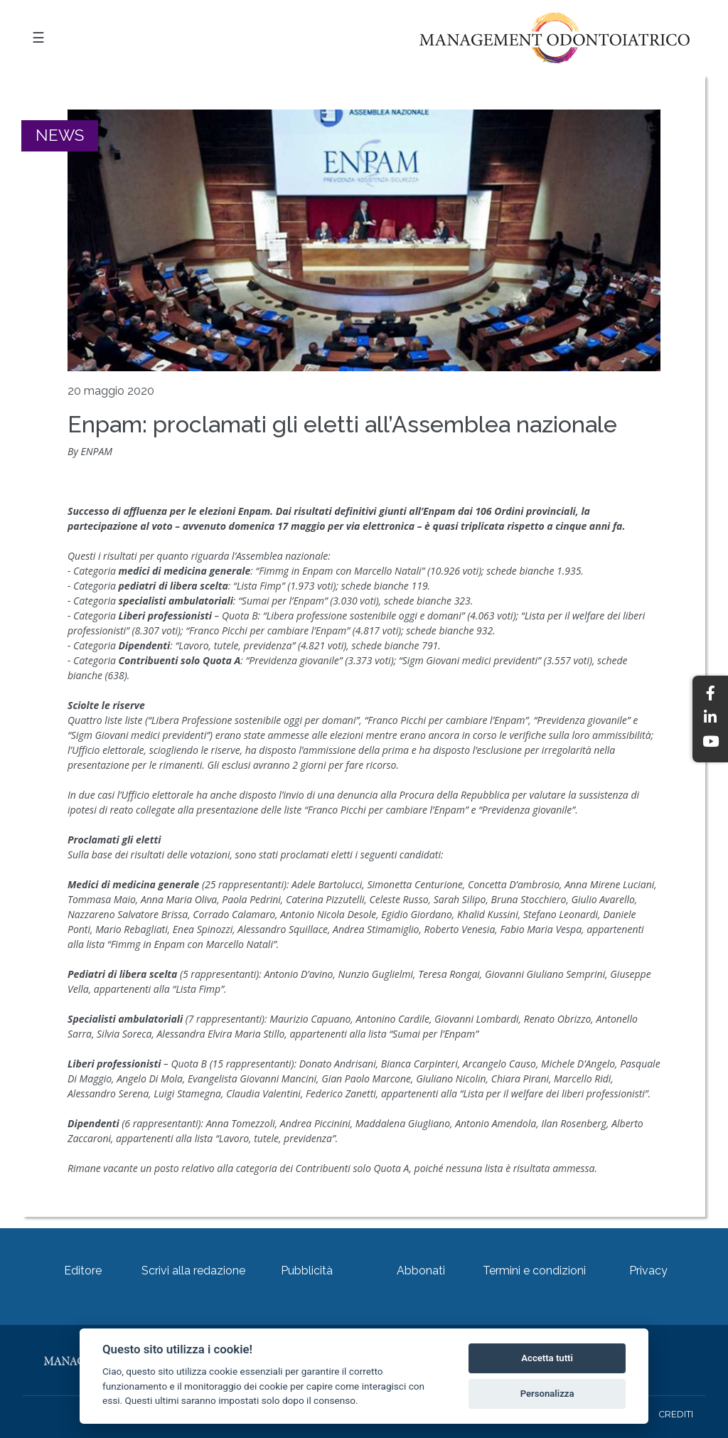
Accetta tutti (547, 1358)
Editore (83, 1270)
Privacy (648, 1270)
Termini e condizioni (534, 1270)
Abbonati (421, 1270)
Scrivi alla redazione (193, 1270)
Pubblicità (307, 1270)
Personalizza (547, 1393)
